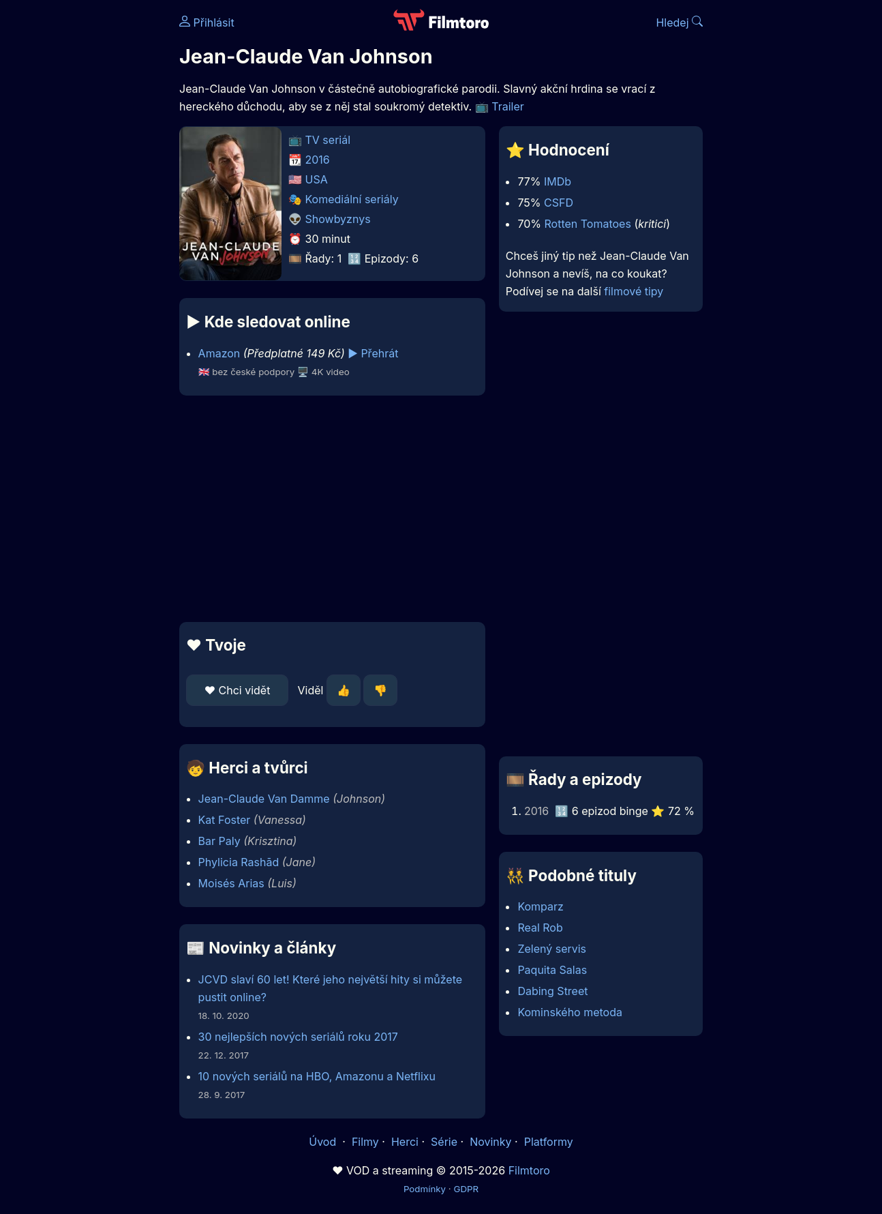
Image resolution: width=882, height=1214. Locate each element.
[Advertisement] (332, 508)
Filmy (365, 1142)
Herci (405, 1142)
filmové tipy (633, 291)
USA (316, 179)
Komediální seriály (352, 199)
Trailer (507, 106)
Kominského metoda (569, 1012)
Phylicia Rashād (238, 862)
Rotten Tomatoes (588, 224)
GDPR (465, 1188)
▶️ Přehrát (373, 353)
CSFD (558, 202)
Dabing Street (552, 991)
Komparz (540, 906)
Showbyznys (338, 219)
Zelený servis (551, 949)
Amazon (219, 353)
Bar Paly (219, 841)
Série (444, 1142)
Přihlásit (206, 22)
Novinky (490, 1142)
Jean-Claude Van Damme (264, 798)
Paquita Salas (552, 970)
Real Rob (539, 927)
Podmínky (425, 1188)
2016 (317, 159)
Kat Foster (224, 820)
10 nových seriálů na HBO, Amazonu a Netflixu (317, 1076)
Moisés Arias (231, 883)
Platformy (548, 1142)
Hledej (679, 22)
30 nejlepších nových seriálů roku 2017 (298, 1036)
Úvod (324, 1142)
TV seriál (328, 140)
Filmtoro (529, 1170)
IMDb (557, 181)
